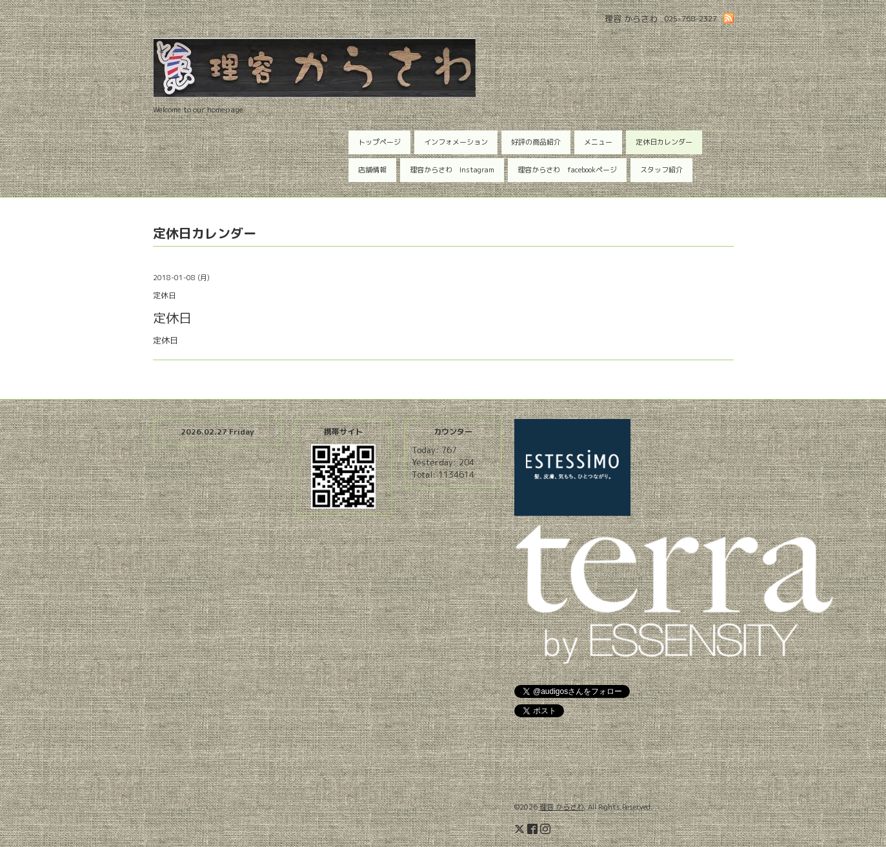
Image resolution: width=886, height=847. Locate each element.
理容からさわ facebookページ (567, 170)
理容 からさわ (561, 807)
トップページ (379, 142)
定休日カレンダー (664, 142)
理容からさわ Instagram (452, 170)
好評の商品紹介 (536, 142)
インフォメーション (456, 142)
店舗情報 (372, 170)
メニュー (598, 142)
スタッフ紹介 (661, 170)
